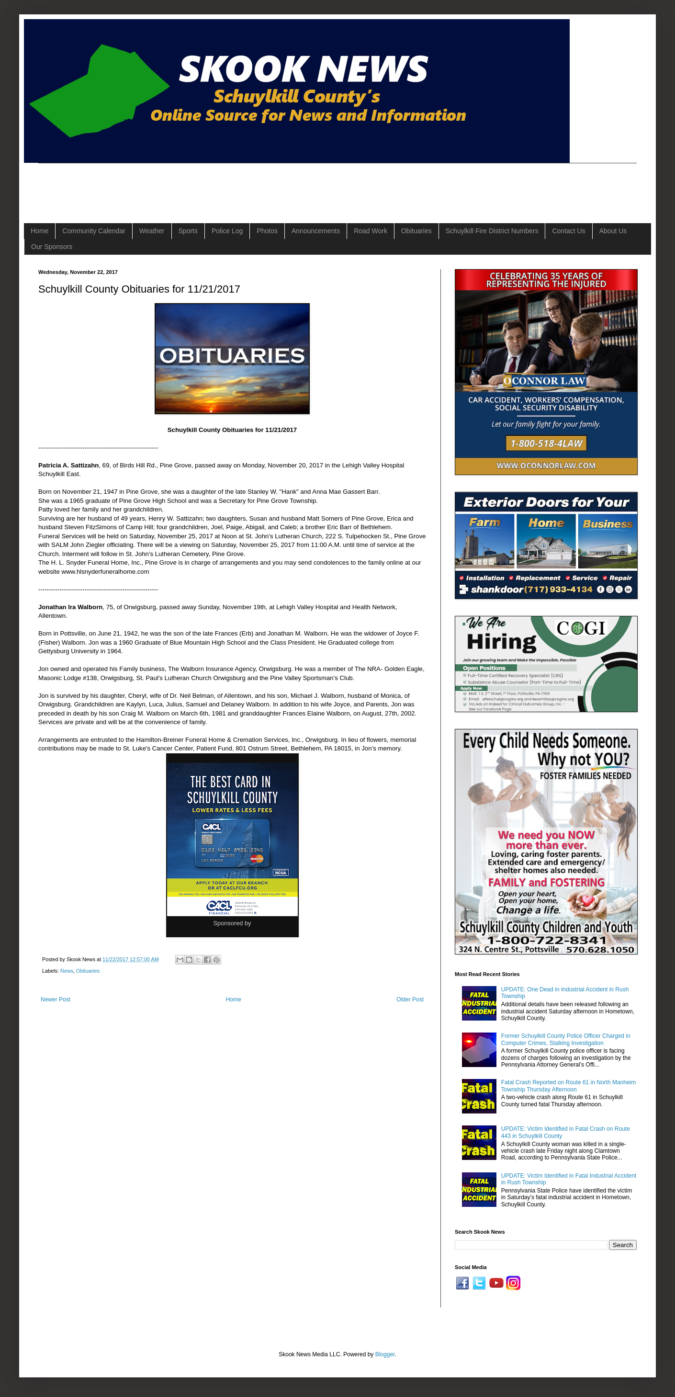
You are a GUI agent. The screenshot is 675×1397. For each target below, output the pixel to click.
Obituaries (416, 231)
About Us (613, 231)
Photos (267, 231)
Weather (152, 231)
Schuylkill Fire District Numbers (492, 231)
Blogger (385, 1354)
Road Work (370, 231)
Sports (188, 231)
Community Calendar (93, 231)
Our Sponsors (51, 246)
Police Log (227, 231)
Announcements (316, 231)
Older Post (410, 999)
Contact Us (568, 231)
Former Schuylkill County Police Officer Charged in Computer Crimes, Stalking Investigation (565, 1039)
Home (39, 231)
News (66, 971)
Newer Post (55, 999)
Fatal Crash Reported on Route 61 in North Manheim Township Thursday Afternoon (568, 1085)
